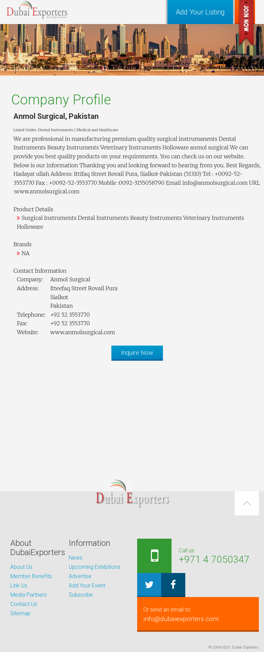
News (75, 557)
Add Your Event (87, 585)
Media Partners (28, 595)
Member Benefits (31, 576)
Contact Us (23, 604)
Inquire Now (137, 352)
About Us (21, 567)
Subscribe (81, 595)
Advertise (80, 576)
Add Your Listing (200, 12)
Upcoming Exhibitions (94, 567)
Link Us (18, 585)
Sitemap (20, 613)
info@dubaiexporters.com (198, 614)
